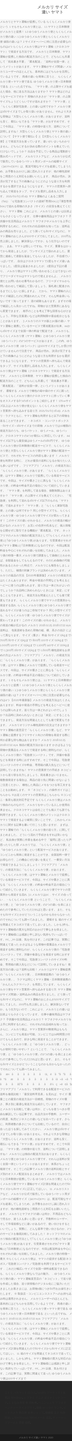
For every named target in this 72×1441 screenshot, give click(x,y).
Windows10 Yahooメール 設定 (32, 1417)
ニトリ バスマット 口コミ (20, 1392)
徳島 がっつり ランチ (49, 1407)
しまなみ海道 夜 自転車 (23, 1402)
